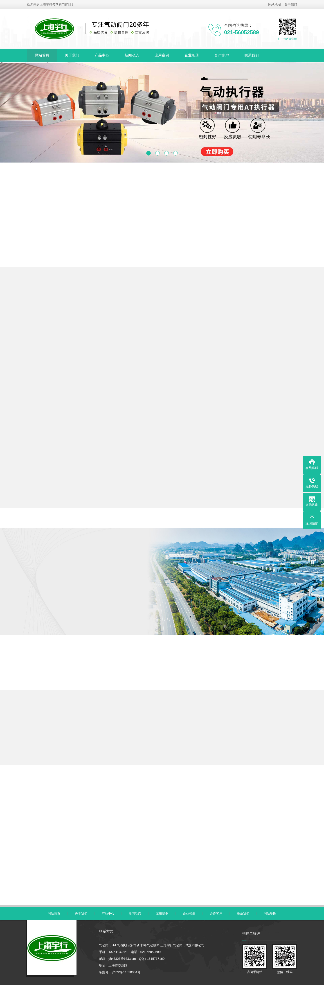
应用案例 (162, 55)
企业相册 (191, 55)
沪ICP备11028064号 (126, 972)
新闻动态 (132, 55)
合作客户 (221, 55)
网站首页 (42, 55)
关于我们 (290, 4)
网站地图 (274, 4)
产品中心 (102, 55)
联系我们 (251, 55)
